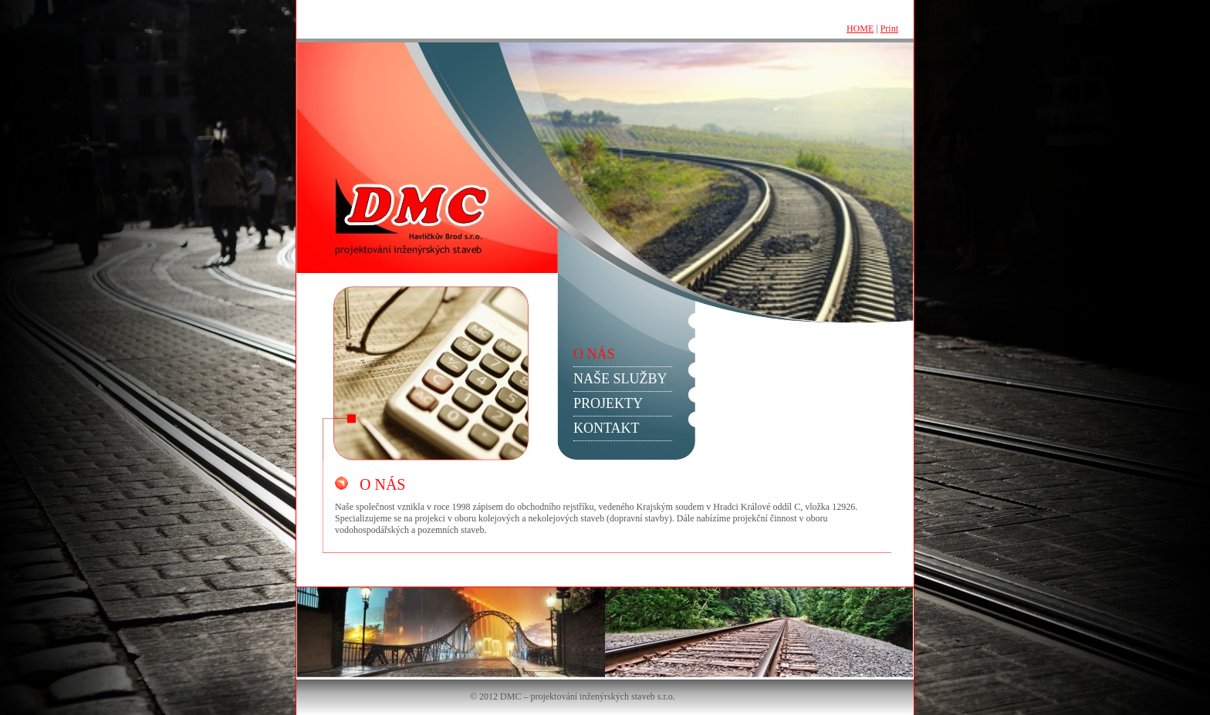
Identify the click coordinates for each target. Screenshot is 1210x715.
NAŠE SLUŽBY (620, 378)
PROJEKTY (608, 403)
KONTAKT (606, 428)
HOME (860, 28)
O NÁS (594, 354)
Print (889, 28)
